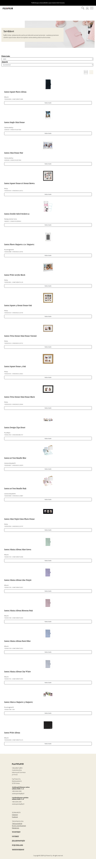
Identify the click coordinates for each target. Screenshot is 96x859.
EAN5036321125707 (17, 526)
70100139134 (7, 313)
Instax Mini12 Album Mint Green (17, 549)
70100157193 (7, 557)
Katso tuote (48, 103)
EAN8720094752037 (17, 587)
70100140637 (7, 465)
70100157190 (7, 648)
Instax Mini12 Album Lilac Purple (18, 580)
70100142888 (7, 252)
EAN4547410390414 (15, 221)
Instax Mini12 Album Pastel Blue (17, 641)
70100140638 (7, 496)
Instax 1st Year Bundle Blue (15, 458)
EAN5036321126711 (17, 190)
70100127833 (7, 435)
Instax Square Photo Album (15, 92)
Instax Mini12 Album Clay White (17, 671)
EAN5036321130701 (17, 252)
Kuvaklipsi (7, 433)
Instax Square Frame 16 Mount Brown (19, 183)
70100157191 (7, 679)
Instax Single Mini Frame (14, 122)
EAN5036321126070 (17, 465)
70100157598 (7, 709)
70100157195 (7, 587)
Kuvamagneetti (9, 250)
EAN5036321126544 (17, 404)
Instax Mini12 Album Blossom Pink (18, 610)
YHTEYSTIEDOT (18, 850)
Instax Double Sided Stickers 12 (16, 214)
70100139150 (7, 404)
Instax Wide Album (12, 732)
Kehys (6, 188)
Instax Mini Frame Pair (13, 153)
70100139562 (7, 526)
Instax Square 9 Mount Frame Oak (18, 305)
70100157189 (7, 618)
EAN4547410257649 (15, 129)
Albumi (6, 97)
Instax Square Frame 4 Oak (15, 366)
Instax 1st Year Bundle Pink (15, 488)
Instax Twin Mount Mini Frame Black (19, 397)
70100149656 (7, 99)
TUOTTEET (16, 832)
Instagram (15, 815)
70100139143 (7, 190)
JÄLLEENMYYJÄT (18, 841)
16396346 (6, 160)
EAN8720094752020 (17, 618)
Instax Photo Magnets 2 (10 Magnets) (19, 244)
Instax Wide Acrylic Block (14, 275)
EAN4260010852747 (17, 435)
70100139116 (7, 343)
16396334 (6, 129)
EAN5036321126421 (17, 374)
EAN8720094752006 (17, 557)
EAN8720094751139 (17, 282)
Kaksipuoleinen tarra (10, 219)
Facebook (15, 817)
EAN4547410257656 (15, 160)
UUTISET (15, 836)
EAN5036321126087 (17, 496)
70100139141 (7, 374)
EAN (13, 709)
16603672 (6, 221)
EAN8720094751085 (17, 99)
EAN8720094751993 (17, 679)
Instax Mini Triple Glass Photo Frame (19, 519)
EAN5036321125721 (17, 343)
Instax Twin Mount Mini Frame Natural (20, 336)
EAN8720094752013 (17, 648)
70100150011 (7, 282)
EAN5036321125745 (17, 313)
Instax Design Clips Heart (14, 427)
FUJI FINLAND (17, 845)
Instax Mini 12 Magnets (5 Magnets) (18, 702)
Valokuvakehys (8, 127)
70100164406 (7, 740)
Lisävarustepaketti (10, 463)
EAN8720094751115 (17, 740)
